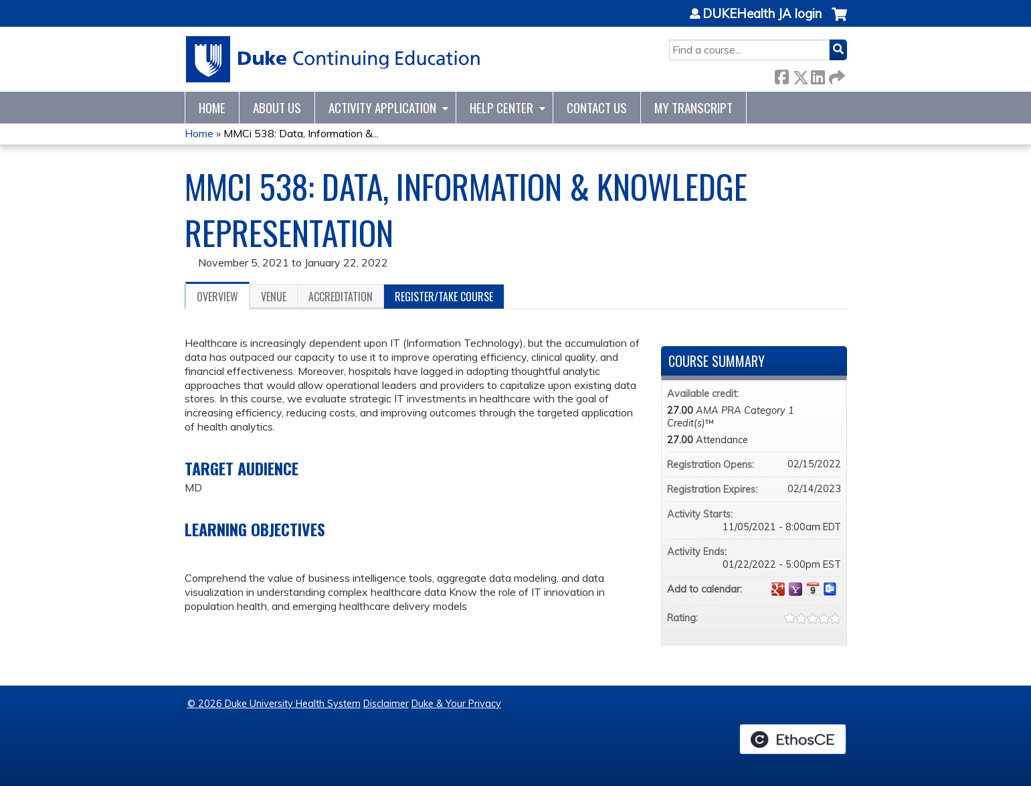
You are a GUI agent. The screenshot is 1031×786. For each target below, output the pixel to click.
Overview (217, 297)
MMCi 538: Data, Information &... (301, 133)
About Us (277, 107)
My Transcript (693, 107)
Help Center (501, 107)
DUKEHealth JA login (762, 14)
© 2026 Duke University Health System (274, 704)
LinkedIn (817, 74)
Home (212, 107)
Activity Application (382, 107)
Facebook (781, 74)
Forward (835, 74)
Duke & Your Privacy (456, 704)
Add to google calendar (778, 589)
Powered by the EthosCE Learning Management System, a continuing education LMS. (793, 739)
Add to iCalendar (813, 588)
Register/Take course (444, 297)
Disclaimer (386, 704)
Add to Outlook (830, 589)
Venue (273, 297)
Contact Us (597, 107)
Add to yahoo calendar (795, 589)
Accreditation (340, 297)
